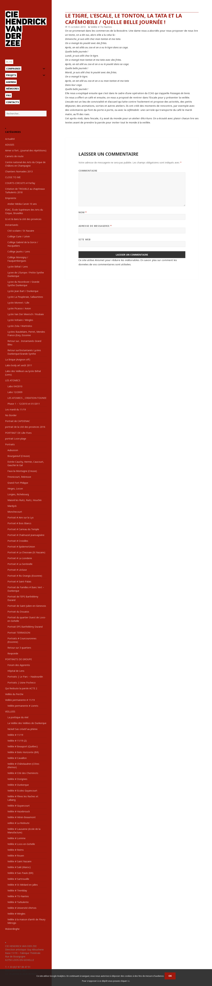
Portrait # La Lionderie (19, 558)
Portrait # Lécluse (17, 569)
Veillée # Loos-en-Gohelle (21, 844)
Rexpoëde (12, 653)
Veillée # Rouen (15, 855)
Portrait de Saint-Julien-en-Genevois (26, 605)
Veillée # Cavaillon (17, 758)
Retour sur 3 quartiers (19, 647)
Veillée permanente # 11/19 (20, 699)
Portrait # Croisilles (17, 540)
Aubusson (12, 450)
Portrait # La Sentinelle (19, 564)
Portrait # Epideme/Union (21, 546)
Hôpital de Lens (15, 670)
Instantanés (11, 224)
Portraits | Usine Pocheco (21, 682)
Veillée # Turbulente (18, 902)
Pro (8, 95)
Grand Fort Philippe (17, 482)
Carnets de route (14, 156)
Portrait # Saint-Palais (19, 581)
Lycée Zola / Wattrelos (19, 326)
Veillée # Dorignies (17, 779)
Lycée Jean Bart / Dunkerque (22, 291)
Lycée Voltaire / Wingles (20, 320)
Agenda (11, 82)
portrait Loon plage (15, 438)
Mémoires (12, 88)
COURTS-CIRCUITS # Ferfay (20, 183)
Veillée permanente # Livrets (22, 705)
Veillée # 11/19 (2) (17, 740)
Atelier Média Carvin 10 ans (22, 203)
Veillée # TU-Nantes (18, 896)
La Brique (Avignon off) (17, 359)
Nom (83, 212)
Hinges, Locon (15, 488)
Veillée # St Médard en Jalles (22, 884)
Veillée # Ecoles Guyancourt (22, 790)
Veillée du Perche (14, 694)
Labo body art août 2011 (18, 365)
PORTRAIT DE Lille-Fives (18, 432)
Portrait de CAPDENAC (17, 421)
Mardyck (12, 505)
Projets (11, 75)
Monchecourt (14, 511)
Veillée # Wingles (16, 913)
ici (129, 981)
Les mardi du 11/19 (15, 409)
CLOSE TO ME (13, 177)
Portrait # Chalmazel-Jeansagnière (25, 535)
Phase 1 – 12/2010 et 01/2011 (23, 403)
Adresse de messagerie (95, 225)
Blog (9, 61)
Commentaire (88, 170)
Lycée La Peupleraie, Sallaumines (25, 296)
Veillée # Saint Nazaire (19, 861)
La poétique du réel (17, 717)
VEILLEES (10, 711)
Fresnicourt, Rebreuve (19, 476)
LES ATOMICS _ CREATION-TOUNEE (26, 397)
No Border (11, 415)
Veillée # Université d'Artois (21, 907)
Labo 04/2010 (14, 386)
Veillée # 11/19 (15, 734)
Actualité (10, 138)
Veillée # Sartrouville (18, 878)
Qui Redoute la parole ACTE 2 (21, 688)
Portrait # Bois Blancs (19, 523)
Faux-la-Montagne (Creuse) (22, 471)
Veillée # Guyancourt (18, 805)
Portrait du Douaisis (18, 611)
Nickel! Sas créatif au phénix (22, 729)
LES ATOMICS (12, 380)
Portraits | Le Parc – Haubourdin (25, 676)
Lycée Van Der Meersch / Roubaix (25, 314)
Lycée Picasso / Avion (19, 308)
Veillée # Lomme (16, 838)
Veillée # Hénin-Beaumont (21, 817)
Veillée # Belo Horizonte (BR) (23, 752)
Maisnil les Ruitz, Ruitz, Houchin (24, 500)
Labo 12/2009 (14, 392)
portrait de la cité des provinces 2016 (25, 426)
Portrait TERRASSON (18, 632)
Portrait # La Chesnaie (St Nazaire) (26, 552)
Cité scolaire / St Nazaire (20, 230)
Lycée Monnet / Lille (18, 302)
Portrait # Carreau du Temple (23, 529)
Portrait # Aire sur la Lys (20, 517)
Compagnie (13, 68)
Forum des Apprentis (18, 665)
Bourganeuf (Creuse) (18, 456)
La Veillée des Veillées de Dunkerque (26, 723)
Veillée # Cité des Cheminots (22, 773)
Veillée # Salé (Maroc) (19, 867)
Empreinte (10, 198)
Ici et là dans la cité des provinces (23, 219)
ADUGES (9, 144)
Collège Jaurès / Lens (18, 251)
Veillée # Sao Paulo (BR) (20, 873)
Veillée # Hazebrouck (18, 811)
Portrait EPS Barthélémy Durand (25, 626)
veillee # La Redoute (18, 823)
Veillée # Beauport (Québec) (22, 746)
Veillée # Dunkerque (18, 784)
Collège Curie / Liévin (18, 236)
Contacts (12, 102)
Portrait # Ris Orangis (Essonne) (24, 575)
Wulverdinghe (12, 928)
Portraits (10, 444)
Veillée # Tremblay (17, 890)
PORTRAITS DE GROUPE (18, 659)
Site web (84, 239)
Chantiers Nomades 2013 (19, 171)
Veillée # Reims (15, 849)
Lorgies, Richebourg (18, 494)
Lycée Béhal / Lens (17, 266)
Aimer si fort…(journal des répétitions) (25, 150)
